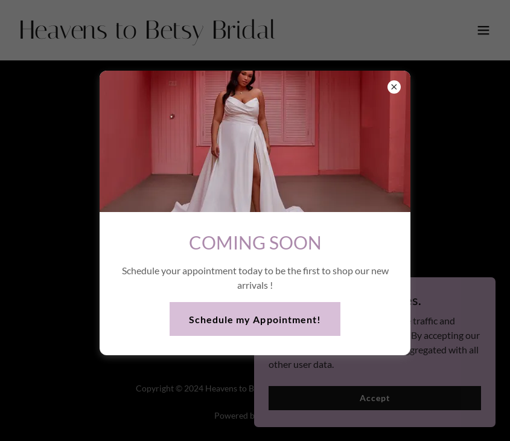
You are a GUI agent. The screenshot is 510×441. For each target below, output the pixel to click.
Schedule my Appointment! (254, 319)
